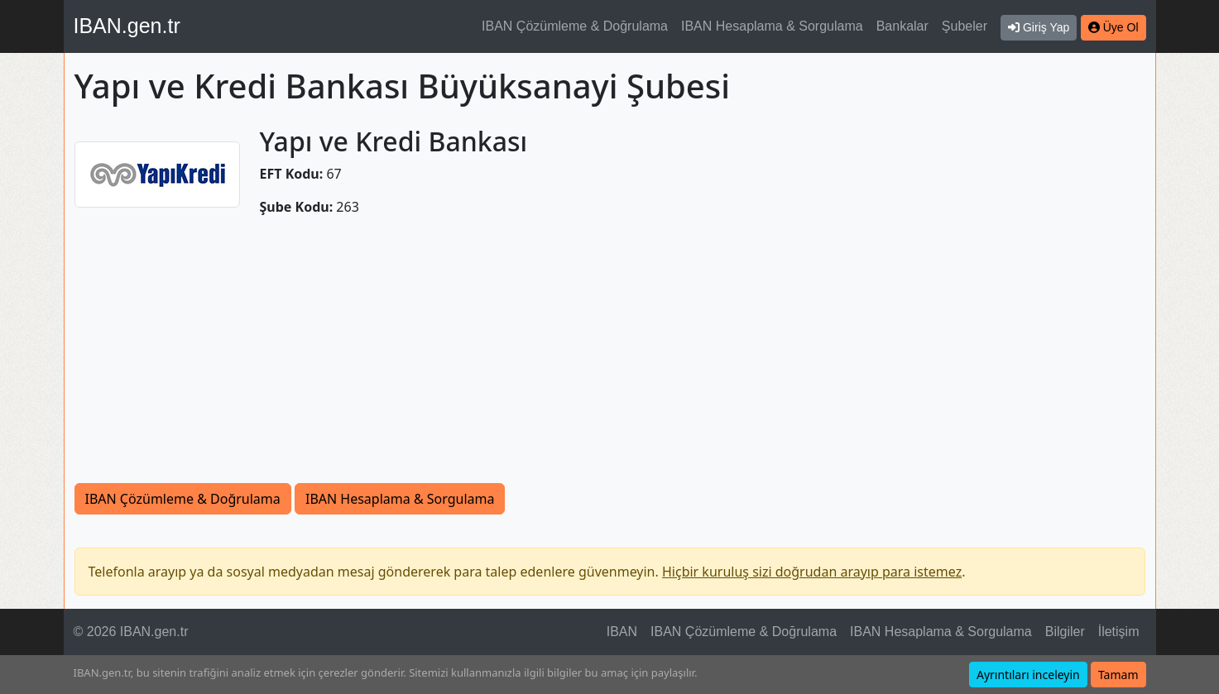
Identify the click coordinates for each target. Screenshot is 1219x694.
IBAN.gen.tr (127, 25)
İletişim (1119, 632)
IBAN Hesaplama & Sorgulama (772, 26)
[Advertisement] (609, 359)
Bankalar (902, 26)
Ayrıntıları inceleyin (1028, 674)
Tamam (1118, 674)
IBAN (622, 632)
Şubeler (964, 26)
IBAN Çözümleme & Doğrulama (575, 26)
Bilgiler (1065, 632)
